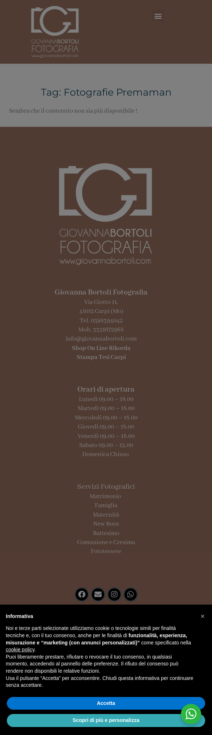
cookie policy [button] (20, 649)
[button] (202, 616)
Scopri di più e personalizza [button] (106, 720)
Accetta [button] (106, 703)
